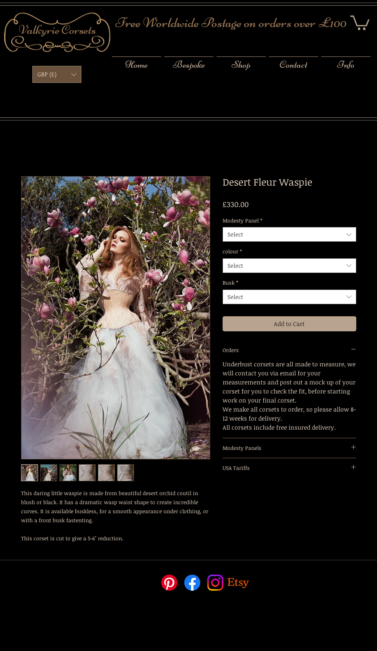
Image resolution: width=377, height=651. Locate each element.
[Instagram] (215, 582)
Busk (230, 282)
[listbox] (56, 74)
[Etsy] (238, 582)
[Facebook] (192, 582)
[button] (359, 22)
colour (232, 251)
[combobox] (289, 234)
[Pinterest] (169, 582)
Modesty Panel (242, 220)
